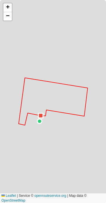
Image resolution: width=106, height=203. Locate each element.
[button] (39, 121)
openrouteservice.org (50, 196)
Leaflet (8, 196)
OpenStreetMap (13, 200)
